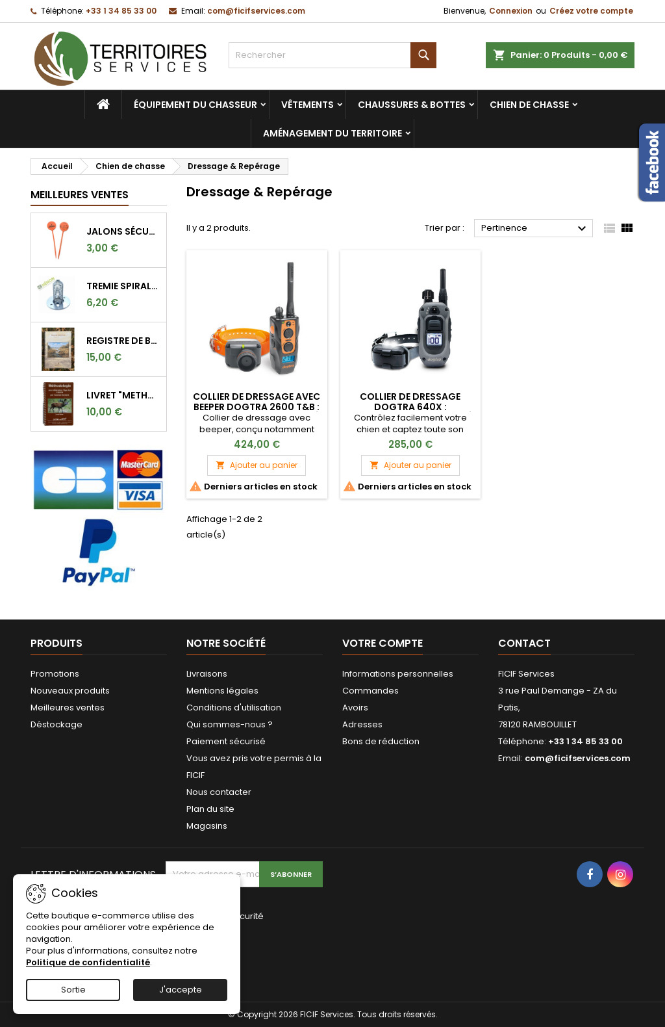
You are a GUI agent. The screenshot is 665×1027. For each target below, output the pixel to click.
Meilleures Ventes (80, 194)
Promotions (55, 674)
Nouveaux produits (70, 690)
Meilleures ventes (68, 707)
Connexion (511, 10)
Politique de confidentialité (88, 962)
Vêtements (307, 104)
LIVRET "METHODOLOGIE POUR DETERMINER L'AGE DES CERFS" (123, 395)
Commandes (370, 690)
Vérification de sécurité (215, 916)
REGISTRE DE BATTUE (123, 340)
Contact (524, 643)
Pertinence (535, 229)
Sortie (73, 989)
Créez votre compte (591, 10)
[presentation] (253, 953)
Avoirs (355, 707)
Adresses (362, 724)
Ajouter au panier (256, 465)
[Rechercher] (332, 55)
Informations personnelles (397, 674)
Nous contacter (218, 792)
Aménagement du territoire (332, 133)
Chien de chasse (529, 104)
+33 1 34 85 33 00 (121, 10)
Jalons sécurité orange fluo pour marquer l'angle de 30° (123, 231)
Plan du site (210, 809)
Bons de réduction (381, 741)
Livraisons (206, 674)
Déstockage (56, 724)
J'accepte (180, 989)
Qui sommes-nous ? (229, 724)
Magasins (206, 826)
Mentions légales (222, 690)
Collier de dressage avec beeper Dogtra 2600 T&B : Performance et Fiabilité (256, 407)
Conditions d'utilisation (233, 707)
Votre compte (382, 643)
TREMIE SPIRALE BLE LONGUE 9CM (123, 286)
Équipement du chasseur (195, 104)
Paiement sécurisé (226, 741)
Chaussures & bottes (412, 104)
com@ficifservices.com (256, 10)
